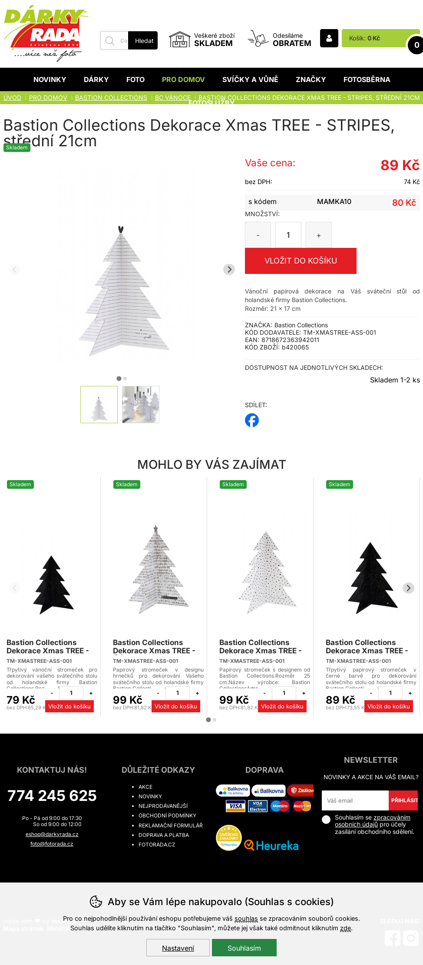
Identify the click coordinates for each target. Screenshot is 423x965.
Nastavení (178, 948)
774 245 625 (52, 795)
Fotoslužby (211, 103)
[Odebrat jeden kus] (51, 692)
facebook (252, 417)
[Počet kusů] (288, 235)
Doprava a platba (164, 835)
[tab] (118, 378)
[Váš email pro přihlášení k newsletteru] (355, 800)
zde (345, 928)
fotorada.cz (157, 844)
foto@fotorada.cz (51, 843)
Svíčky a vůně (250, 79)
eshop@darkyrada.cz (52, 834)
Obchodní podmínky (167, 815)
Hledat (144, 40)
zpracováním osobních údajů (372, 820)
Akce (145, 787)
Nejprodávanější (163, 806)
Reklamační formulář (171, 825)
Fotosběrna (367, 79)
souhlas (246, 918)
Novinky (49, 79)
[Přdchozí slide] (14, 269)
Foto (135, 79)
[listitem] (99, 404)
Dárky (96, 79)
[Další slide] (229, 269)
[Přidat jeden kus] (90, 692)
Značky (311, 79)
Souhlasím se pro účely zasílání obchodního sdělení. (368, 824)
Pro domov (183, 79)
